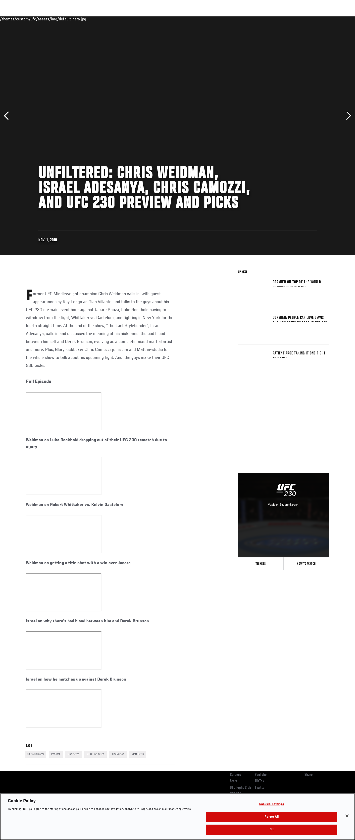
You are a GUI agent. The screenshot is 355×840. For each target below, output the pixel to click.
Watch (272, 19)
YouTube (261, 775)
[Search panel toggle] (332, 19)
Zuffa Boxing (296, 19)
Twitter (260, 788)
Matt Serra (138, 754)
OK (272, 829)
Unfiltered (73, 754)
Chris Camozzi (35, 754)
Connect (252, 19)
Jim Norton (118, 754)
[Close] (347, 815)
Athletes (63, 19)
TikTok (259, 781)
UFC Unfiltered (95, 754)
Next (347, 115)
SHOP (318, 19)
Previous (8, 115)
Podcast (55, 754)
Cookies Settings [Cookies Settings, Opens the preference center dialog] (271, 804)
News (83, 19)
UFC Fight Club (240, 788)
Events (20, 19)
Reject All (271, 817)
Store (234, 781)
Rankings (41, 19)
